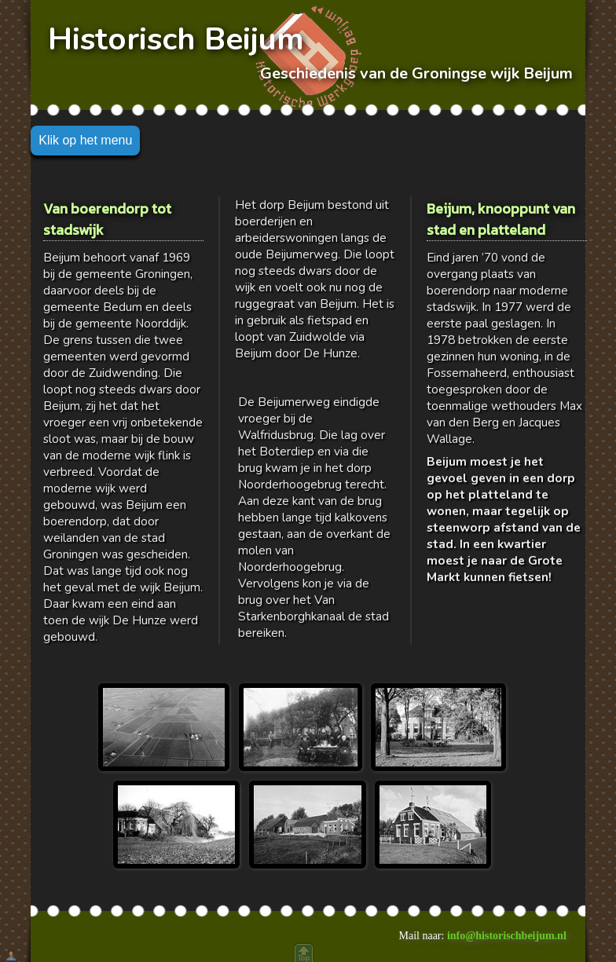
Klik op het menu (85, 140)
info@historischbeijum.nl (506, 936)
